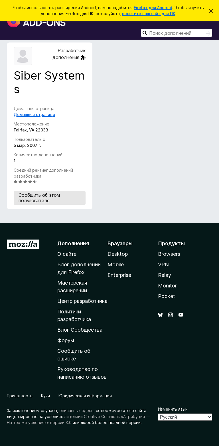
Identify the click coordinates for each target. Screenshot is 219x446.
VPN (163, 264)
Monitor (167, 286)
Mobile (116, 264)
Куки (45, 395)
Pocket (166, 296)
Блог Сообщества (79, 330)
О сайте (66, 254)
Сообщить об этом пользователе (39, 197)
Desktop (118, 254)
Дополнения (73, 243)
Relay (164, 275)
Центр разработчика (82, 301)
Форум (65, 340)
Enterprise (119, 275)
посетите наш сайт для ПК (148, 13)
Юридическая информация (85, 395)
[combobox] (176, 33)
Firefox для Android (153, 7)
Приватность (20, 395)
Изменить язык (172, 409)
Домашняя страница (34, 114)
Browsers (169, 254)
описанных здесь (76, 410)
